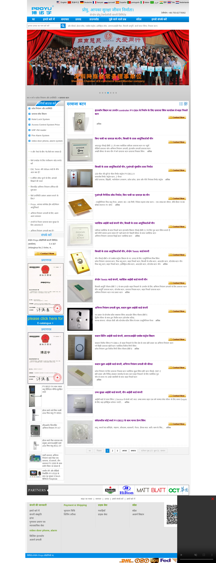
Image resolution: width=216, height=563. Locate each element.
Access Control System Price (46, 125)
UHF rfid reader (39, 130)
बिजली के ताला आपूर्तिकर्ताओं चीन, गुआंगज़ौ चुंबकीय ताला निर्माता (124, 166)
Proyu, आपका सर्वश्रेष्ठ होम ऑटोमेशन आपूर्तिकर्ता (45, 207)
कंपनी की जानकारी (38, 505)
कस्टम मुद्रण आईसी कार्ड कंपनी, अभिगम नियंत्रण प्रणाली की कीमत (124, 364)
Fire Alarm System (40, 135)
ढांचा (32, 518)
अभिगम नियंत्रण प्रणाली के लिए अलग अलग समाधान (44, 215)
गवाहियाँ (101, 510)
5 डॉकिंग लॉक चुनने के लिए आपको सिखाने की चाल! (44, 180)
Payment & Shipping (75, 505)
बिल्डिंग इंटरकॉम (37, 536)
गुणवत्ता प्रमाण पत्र (37, 521)
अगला (124, 451)
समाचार (65, 19)
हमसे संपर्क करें (159, 19)
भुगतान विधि (69, 510)
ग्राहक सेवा (102, 505)
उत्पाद (78, 19)
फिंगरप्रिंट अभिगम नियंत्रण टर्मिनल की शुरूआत (44, 189)
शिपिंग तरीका (70, 514)
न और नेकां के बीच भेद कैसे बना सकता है (46, 153)
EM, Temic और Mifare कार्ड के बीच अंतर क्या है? (45, 172)
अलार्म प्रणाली (36, 539)
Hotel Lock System (41, 119)
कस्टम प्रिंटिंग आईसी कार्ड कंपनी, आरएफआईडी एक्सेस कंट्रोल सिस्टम (124, 336)
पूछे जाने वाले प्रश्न (117, 19)
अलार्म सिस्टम (138, 514)
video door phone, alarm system (47, 141)
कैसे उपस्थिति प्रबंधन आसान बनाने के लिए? (44, 198)
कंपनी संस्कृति (36, 514)
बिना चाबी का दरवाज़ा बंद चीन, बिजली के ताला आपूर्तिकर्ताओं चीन (124, 138)
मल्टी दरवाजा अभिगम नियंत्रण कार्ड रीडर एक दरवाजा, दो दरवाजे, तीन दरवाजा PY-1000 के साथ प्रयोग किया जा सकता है (52, 461)
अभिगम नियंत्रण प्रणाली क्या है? (42, 144)
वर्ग (32, 98)
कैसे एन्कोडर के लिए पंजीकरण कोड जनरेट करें (46, 163)
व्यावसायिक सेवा (37, 525)
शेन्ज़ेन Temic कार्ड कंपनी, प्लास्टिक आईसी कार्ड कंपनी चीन (121, 279)
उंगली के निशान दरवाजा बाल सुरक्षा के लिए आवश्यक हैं (45, 224)
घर (33, 19)
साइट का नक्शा (86, 499)
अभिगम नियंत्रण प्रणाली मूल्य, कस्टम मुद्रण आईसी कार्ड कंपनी (121, 307)
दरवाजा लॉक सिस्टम (39, 114)
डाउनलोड (94, 19)
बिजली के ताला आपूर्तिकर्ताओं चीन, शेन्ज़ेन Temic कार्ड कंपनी (122, 251)
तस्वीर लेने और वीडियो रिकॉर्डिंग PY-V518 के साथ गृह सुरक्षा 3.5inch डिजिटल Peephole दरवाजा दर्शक (51, 477)
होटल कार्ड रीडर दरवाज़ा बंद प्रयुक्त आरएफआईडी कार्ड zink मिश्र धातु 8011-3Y (52, 444)
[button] (100, 93)
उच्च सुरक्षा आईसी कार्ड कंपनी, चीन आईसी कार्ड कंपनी (118, 392)
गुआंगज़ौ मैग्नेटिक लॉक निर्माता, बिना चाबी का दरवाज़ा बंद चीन (122, 195)
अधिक (99, 124)
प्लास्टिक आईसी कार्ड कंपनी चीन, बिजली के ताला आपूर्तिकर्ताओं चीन (125, 223)
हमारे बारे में (49, 19)
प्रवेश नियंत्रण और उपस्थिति (46, 98)
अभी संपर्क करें (45, 253)
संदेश (138, 19)
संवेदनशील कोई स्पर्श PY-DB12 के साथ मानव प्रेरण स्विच (120, 420)
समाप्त (133, 451)
